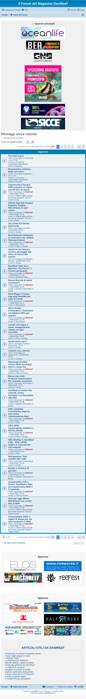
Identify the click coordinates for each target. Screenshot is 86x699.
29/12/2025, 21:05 (17, 526)
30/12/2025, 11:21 (17, 493)
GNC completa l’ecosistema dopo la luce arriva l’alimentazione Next (18, 413)
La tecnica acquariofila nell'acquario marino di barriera (18, 164)
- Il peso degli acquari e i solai (17, 656)
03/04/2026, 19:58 (15, 230)
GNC (18, 422)
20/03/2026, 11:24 (17, 275)
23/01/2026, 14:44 (17, 435)
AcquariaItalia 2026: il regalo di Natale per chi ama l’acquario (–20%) (20, 519)
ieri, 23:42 (13, 160)
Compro (19, 359)
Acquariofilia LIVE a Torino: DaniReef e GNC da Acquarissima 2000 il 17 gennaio (20, 485)
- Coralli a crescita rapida (15, 676)
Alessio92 (29, 158)
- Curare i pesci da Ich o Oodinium (19, 674)
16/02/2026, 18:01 (17, 371)
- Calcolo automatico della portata (18, 672)
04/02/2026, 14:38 (17, 402)
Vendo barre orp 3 (17, 341)
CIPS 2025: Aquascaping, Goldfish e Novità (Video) (21, 428)
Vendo (18, 232)
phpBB (34, 691)
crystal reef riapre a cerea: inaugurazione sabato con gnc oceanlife (19, 328)
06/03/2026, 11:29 (17, 320)
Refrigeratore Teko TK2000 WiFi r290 (17, 457)
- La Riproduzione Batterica (16, 660)
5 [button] (72, 146)
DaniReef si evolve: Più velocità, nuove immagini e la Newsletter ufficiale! (20, 394)
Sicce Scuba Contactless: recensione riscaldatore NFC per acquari (20, 312)
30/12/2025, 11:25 (17, 475)
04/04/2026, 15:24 (17, 194)
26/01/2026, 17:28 (17, 420)
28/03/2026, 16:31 (17, 244)
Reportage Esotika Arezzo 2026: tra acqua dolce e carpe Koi (20, 364)
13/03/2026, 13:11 (17, 303)
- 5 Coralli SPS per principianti (17, 679)
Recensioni (20, 305)
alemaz (28, 174)
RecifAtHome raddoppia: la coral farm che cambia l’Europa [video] (21, 237)
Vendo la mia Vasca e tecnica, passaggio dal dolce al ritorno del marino (19, 253)
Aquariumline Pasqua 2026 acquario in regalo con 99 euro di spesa (20, 187)
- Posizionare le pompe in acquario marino (22, 653)
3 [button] (65, 146)
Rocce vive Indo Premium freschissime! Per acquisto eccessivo (20, 378)
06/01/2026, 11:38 (17, 463)
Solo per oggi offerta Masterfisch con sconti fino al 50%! (20, 501)
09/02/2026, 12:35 (15, 385)
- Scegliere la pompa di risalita (17, 669)
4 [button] (68, 146)
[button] (52, 147)
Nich (27, 344)
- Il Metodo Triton (11, 658)
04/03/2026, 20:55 (17, 336)
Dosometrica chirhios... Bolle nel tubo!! (20, 170)
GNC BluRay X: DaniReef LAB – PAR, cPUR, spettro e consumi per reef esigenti (21, 443)
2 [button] (61, 146)
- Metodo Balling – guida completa (19, 663)
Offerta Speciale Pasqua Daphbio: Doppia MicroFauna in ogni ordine (20, 206)
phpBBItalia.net (50, 693)
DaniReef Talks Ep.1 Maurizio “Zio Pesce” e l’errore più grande (20, 268)
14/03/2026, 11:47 (17, 287)
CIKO (28, 228)
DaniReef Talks (22, 277)
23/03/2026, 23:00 (23, 261)
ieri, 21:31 (12, 176)
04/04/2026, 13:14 (17, 214)
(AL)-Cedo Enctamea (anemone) (18, 224)
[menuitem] (24, 10)
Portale (5, 15)
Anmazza (29, 461)
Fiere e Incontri (22, 246)
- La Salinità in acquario (14, 667)
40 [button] (79, 146)
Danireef (29, 192)
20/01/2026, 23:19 (17, 451)
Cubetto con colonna (19, 351)
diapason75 (12, 355)
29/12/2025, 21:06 (17, 508)
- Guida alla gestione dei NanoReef (19, 665)
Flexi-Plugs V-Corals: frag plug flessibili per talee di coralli (19, 296)
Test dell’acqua (16, 156)
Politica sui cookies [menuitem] (65, 687)
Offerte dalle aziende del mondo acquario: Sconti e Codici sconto (20, 198)
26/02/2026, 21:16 (15, 346)
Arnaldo (29, 383)
